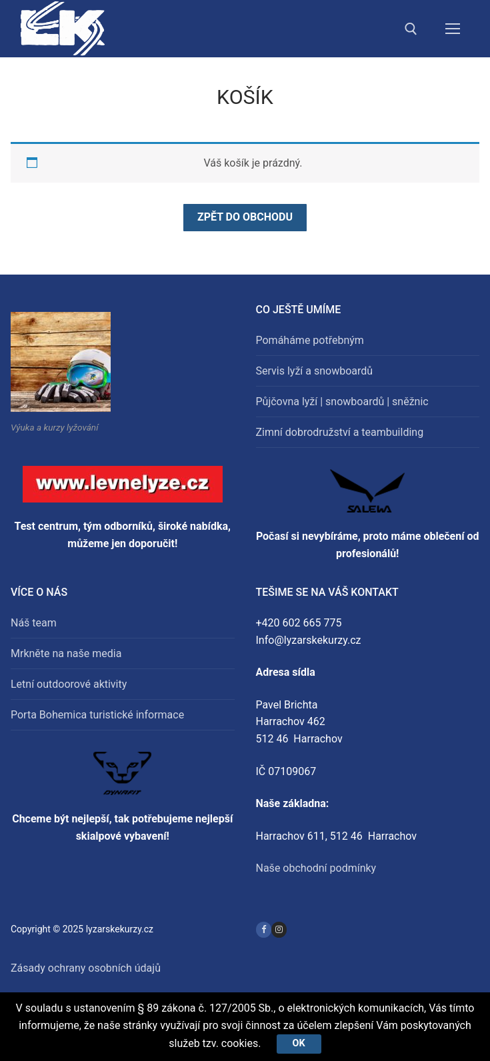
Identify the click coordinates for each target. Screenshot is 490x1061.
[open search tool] (411, 29)
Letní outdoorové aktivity (69, 684)
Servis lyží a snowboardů (314, 371)
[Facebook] (263, 929)
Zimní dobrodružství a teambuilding (340, 432)
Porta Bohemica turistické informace (97, 714)
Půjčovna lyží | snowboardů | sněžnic (342, 401)
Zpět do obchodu (245, 217)
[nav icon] (452, 29)
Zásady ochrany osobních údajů (86, 968)
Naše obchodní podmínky (316, 868)
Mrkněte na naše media (66, 653)
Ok (299, 1043)
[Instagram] (279, 929)
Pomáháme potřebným (310, 340)
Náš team (34, 622)
